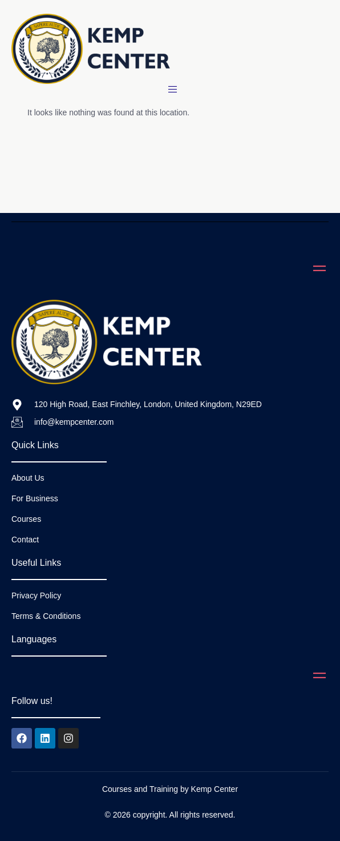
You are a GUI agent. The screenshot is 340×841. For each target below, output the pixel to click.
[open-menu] (174, 89)
